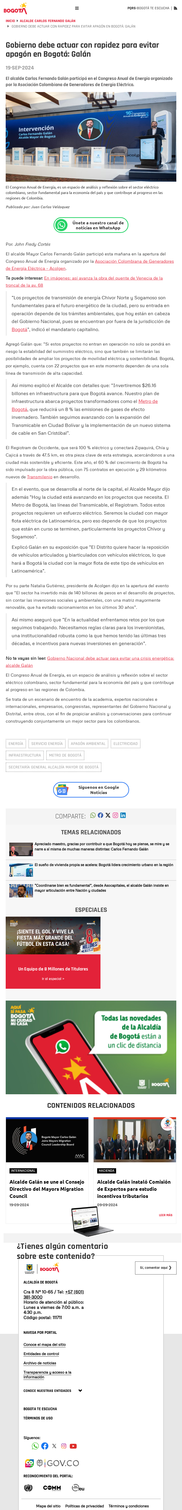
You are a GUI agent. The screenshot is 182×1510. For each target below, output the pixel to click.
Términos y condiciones (129, 1506)
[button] (93, 816)
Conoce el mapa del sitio (44, 1344)
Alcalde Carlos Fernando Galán (47, 20)
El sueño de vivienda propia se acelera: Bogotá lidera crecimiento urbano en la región (104, 865)
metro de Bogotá (65, 755)
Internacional (23, 1170)
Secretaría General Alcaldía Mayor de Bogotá (54, 767)
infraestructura (25, 755)
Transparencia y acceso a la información (47, 1374)
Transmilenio (39, 476)
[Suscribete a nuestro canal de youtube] (73, 1446)
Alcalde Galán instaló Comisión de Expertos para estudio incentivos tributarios (134, 1188)
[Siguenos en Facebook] (35, 1446)
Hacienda (106, 1170)
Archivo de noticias (39, 1363)
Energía (16, 743)
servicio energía (47, 743)
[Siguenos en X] (54, 1446)
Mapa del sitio (48, 1506)
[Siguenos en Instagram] (63, 1446)
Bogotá (19, 329)
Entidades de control (41, 1353)
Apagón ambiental (88, 743)
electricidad (126, 743)
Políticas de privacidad (84, 1506)
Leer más (166, 1215)
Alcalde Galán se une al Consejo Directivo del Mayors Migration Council (46, 1188)
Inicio (10, 20)
